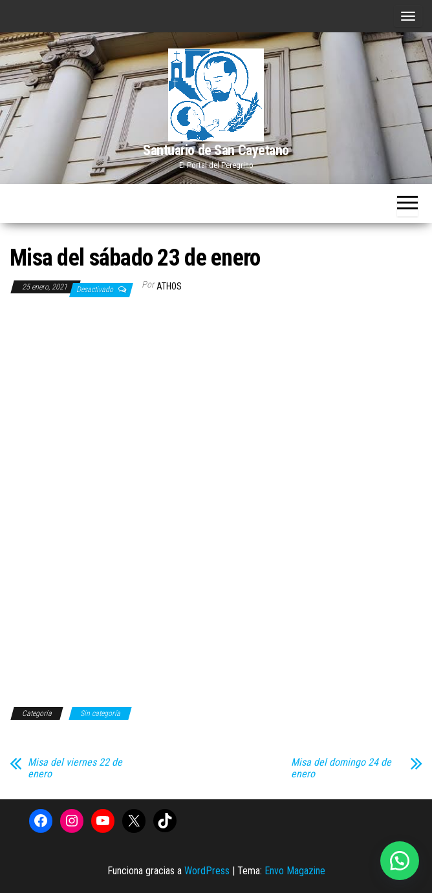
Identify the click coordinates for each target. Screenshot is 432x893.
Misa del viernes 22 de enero (75, 768)
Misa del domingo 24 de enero (341, 768)
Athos (169, 286)
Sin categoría (100, 713)
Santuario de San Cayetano (216, 150)
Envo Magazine (295, 871)
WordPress (207, 871)
